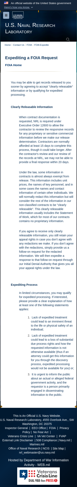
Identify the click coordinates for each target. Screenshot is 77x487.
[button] (19, 7)
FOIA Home (13, 65)
